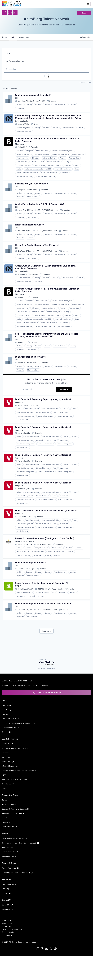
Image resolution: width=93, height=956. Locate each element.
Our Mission (6, 705)
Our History (6, 710)
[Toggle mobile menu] (88, 4)
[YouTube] (46, 948)
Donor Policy (7, 935)
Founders (5, 753)
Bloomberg (20, 145)
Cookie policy (51, 668)
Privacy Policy (7, 920)
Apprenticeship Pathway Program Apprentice (19, 770)
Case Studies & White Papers (14, 838)
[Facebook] (10, 12)
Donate (5, 800)
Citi (16, 98)
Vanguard (19, 408)
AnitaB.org (33, 942)
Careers (6, 732)
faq (84, 12)
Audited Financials (10, 727)
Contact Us (7, 905)
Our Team (5, 714)
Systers (6, 822)
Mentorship (8, 744)
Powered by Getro (85, 82)
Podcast (6, 893)
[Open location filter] (86, 69)
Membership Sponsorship (13, 813)
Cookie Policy (7, 926)
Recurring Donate (9, 804)
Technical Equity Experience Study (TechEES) (20, 843)
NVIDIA (18, 595)
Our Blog (7, 888)
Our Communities (8, 818)
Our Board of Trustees (10, 718)
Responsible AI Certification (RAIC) (15, 779)
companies (24, 37)
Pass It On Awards (10, 868)
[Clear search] (86, 53)
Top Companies (9, 856)
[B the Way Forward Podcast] (55, 948)
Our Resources (9, 884)
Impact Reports (9, 847)
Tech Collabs (8, 784)
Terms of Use (7, 923)
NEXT (4, 775)
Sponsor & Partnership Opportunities (16, 809)
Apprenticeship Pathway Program (14, 748)
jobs (13, 37)
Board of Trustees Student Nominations (18, 723)
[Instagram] (4, 12)
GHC (5, 788)
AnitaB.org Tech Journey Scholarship (17, 872)
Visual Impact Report (10, 852)
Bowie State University (25, 549)
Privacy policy (40, 668)
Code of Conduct (8, 932)
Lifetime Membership (10, 766)
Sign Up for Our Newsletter (46, 692)
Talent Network (9, 757)
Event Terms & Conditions (12, 929)
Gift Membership (10, 826)
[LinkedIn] (15, 12)
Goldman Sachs (22, 122)
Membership (8, 761)
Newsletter (7, 909)
